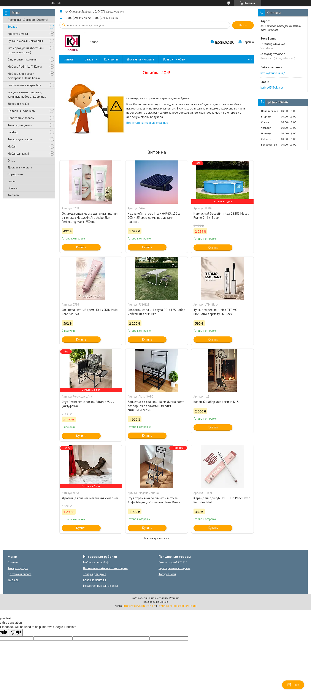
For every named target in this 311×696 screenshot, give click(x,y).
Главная (69, 59)
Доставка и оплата (20, 167)
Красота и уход (18, 34)
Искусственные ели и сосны (100, 586)
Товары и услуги (18, 568)
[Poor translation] (16, 632)
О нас (11, 160)
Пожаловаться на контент (140, 605)
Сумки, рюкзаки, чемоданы (25, 41)
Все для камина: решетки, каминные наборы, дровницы (27, 94)
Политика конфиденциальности (177, 605)
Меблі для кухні (18, 153)
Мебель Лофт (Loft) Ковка (25, 66)
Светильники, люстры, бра (24, 85)
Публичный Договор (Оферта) (28, 20)
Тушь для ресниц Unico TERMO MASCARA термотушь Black (215, 312)
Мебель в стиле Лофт (96, 562)
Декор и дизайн (18, 104)
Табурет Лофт (167, 574)
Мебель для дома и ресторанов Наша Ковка (24, 76)
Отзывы (12, 188)
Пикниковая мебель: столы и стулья (105, 568)
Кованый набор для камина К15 (216, 402)
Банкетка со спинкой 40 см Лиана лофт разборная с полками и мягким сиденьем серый (156, 406)
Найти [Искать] (243, 25)
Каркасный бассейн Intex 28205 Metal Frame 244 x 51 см (221, 215)
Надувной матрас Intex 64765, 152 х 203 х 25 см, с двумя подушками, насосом (154, 217)
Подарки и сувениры (21, 111)
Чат (293, 685)
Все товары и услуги (156, 538)
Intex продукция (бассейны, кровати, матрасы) (26, 50)
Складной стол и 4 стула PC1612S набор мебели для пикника (156, 312)
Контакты (13, 195)
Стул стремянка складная (174, 568)
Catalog (12, 132)
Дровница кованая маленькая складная (90, 498)
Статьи (12, 181)
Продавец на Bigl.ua (155, 601)
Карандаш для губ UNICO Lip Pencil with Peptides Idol (222, 500)
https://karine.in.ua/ (272, 73)
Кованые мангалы (94, 580)
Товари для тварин (20, 139)
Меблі (12, 146)
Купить (81, 247)
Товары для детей (20, 125)
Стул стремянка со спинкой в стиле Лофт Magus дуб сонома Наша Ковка (154, 500)
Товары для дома (94, 574)
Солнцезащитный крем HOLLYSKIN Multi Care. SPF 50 (90, 312)
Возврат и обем (174, 59)
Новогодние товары (21, 118)
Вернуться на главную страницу (147, 123)
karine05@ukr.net (271, 87)
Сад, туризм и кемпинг (22, 59)
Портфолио (15, 174)
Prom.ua (174, 597)
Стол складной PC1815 (173, 562)
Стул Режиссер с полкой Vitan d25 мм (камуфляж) (88, 404)
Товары (12, 27)
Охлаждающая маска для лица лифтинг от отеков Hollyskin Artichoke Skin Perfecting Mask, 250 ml (90, 217)
